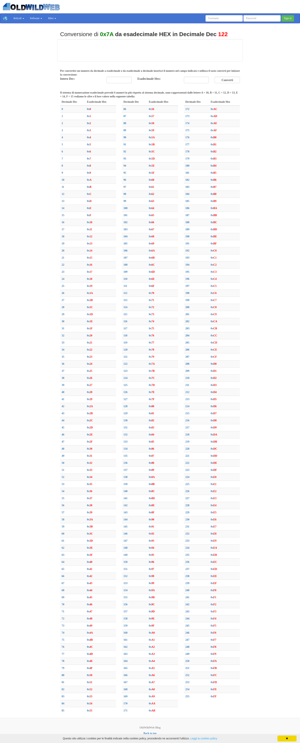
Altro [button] (52, 18)
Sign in (288, 18)
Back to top (150, 733)
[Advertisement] (150, 49)
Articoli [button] (18, 18)
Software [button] (36, 18)
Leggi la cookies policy (203, 738)
